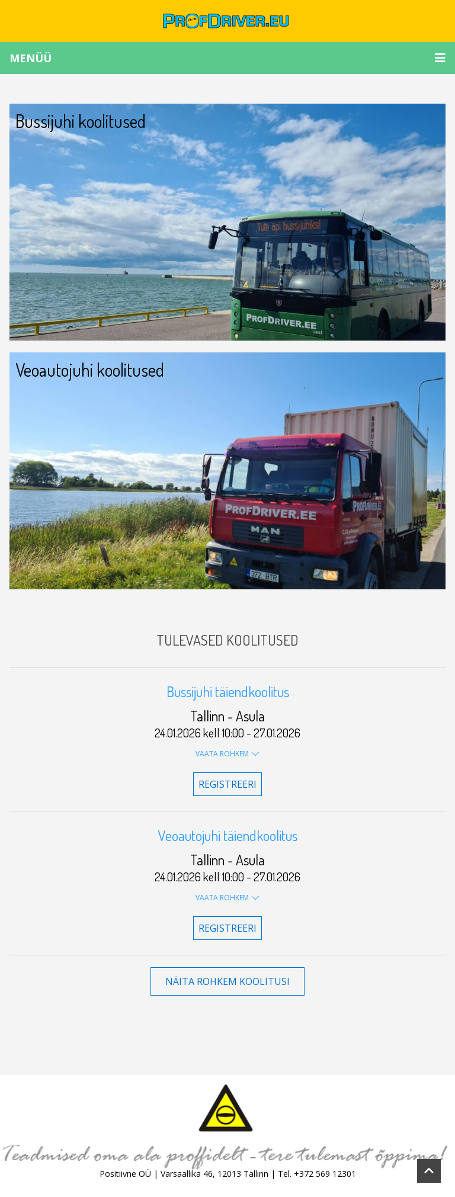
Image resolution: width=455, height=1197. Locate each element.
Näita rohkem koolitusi (227, 981)
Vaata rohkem (228, 754)
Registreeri (227, 784)
